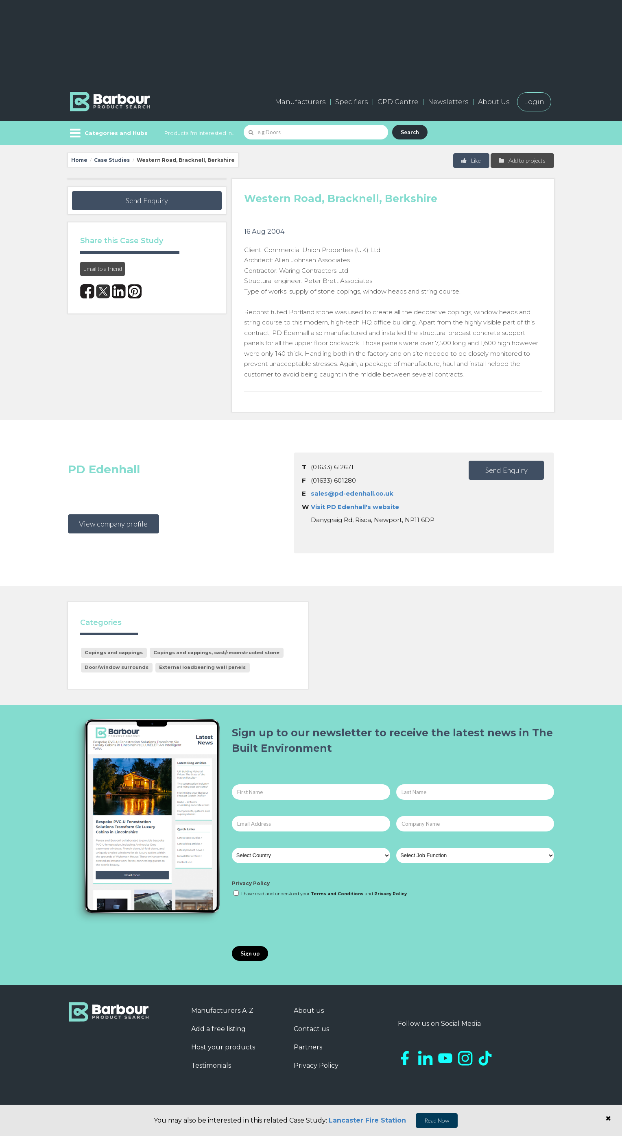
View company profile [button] (113, 523)
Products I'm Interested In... (200, 133)
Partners (308, 1047)
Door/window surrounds (116, 667)
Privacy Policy (251, 883)
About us (309, 1010)
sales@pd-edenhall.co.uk (352, 493)
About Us (493, 102)
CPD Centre (398, 102)
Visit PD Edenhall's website (355, 507)
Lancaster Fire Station (367, 1120)
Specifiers (351, 102)
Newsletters (448, 102)
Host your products (223, 1047)
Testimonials (211, 1065)
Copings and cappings (114, 652)
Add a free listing (218, 1029)
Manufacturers (300, 102)
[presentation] (294, 922)
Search (410, 131)
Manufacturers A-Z (222, 1010)
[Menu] (108, 133)
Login (534, 102)
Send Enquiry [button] (147, 200)
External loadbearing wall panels (202, 667)
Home (79, 160)
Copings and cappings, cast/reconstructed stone (216, 652)
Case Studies (112, 160)
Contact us (311, 1029)
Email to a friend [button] (102, 268)
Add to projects (522, 160)
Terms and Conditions (337, 894)
